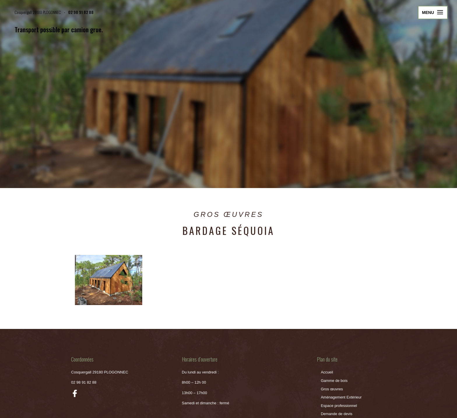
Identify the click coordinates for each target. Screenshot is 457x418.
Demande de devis (336, 414)
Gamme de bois (334, 380)
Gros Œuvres (228, 214)
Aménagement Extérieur (341, 397)
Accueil (327, 372)
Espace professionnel (339, 405)
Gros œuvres (332, 389)
